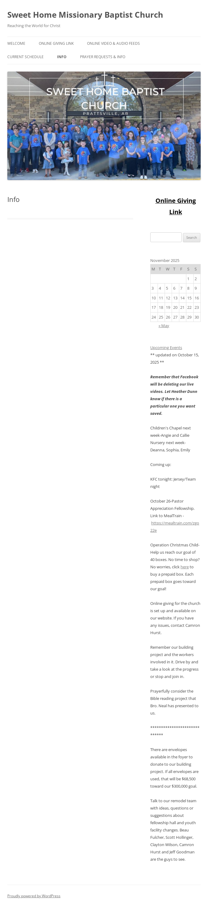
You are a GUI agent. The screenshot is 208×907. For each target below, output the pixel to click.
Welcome (16, 43)
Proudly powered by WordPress (33, 895)
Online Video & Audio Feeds (113, 43)
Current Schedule (25, 56)
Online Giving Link (56, 43)
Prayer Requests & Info (102, 56)
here (185, 567)
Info (62, 56)
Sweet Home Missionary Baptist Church (85, 14)
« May (164, 325)
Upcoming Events (166, 347)
